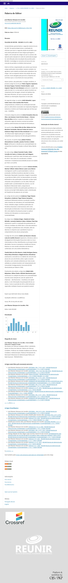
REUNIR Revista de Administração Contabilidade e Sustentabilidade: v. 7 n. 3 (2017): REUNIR (32, 368)
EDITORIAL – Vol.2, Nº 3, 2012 (37, 411)
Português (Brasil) (10, 501)
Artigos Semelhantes (11, 408)
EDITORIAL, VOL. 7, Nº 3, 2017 (37, 367)
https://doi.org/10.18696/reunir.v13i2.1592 (20, 28)
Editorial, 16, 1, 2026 (35, 446)
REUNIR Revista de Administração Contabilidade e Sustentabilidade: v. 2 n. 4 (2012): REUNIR (35, 371)
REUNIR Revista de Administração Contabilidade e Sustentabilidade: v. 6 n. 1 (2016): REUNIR (34, 437)
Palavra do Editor (34, 374)
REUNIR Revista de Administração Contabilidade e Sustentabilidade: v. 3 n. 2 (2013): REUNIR (32, 431)
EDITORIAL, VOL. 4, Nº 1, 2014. (37, 395)
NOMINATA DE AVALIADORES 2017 (39, 398)
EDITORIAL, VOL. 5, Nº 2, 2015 (37, 378)
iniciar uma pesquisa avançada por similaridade (30, 455)
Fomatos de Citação (47, 80)
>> (14, 403)
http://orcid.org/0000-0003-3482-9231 (13, 23)
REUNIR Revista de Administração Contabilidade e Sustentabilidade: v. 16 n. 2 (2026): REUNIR (31, 427)
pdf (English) (52, 55)
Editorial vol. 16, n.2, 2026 (36, 427)
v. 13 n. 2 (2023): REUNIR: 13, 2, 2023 (25, 8)
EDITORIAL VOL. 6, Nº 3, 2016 (53, 415)
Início (6, 8)
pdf (45, 55)
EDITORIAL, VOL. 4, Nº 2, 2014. (37, 384)
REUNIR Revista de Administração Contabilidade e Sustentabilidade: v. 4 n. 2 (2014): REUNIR (32, 385)
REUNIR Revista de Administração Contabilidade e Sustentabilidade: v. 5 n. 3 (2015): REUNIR (34, 383)
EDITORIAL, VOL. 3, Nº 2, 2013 (37, 430)
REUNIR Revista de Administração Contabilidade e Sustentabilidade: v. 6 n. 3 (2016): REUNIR (34, 416)
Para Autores (8, 482)
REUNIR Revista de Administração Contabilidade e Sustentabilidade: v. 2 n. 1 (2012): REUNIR (35, 389)
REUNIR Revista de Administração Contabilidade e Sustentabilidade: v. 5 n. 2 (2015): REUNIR (32, 378)
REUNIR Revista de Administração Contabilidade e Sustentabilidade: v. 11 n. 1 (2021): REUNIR (34, 439)
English (7, 504)
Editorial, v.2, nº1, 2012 (35, 388)
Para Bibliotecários (9, 484)
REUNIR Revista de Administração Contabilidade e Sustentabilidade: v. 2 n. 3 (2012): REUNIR (32, 412)
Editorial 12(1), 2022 (34, 418)
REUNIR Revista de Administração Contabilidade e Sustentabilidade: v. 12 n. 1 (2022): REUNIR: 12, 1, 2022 (34, 419)
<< (5, 403)
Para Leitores (8, 479)
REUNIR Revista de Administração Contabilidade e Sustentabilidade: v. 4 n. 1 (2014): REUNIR (32, 395)
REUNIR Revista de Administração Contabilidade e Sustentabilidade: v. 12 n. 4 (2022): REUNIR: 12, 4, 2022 (33, 375)
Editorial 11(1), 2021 (34, 439)
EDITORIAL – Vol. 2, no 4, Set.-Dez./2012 (40, 371)
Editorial (31, 391)
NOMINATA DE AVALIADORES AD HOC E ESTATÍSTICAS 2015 (46, 381)
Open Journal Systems (11, 492)
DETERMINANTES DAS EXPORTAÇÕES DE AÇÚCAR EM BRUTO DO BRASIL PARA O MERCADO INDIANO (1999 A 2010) (34, 434)
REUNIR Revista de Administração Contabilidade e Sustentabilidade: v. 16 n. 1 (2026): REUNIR (34, 446)
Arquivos (11, 8)
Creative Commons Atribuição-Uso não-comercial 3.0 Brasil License (51, 149)
